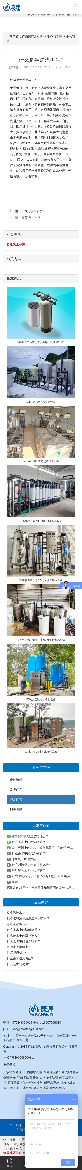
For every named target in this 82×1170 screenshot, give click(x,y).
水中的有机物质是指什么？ (30, 836)
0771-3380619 (22, 1022)
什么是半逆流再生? (20, 958)
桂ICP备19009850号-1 (18, 1057)
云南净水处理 (49, 1077)
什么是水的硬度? (32, 211)
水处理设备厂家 (54, 1072)
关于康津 (15, 1125)
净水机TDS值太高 (24, 859)
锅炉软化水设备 (32, 1082)
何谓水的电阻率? (18, 947)
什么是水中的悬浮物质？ (28, 853)
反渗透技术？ (16, 912)
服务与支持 (54, 36)
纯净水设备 (68, 1082)
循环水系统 (51, 1082)
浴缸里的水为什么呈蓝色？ (30, 870)
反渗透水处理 (16, 244)
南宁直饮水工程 (24, 1144)
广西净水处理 (33, 1072)
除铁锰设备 (57, 1088)
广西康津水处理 (32, 36)
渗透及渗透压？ (17, 924)
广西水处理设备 (27, 1077)
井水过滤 (26, 1088)
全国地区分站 (12, 1153)
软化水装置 (41, 1088)
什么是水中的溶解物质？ (23, 930)
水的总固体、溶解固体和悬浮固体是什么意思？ (45, 887)
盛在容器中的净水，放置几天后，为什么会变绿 (44, 847)
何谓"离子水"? (30, 217)
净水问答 (16, 799)
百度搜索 (14, 1082)
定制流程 (16, 780)
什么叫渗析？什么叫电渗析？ (32, 865)
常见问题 (16, 789)
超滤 (15, 882)
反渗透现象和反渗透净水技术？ (28, 918)
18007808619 (51, 1022)
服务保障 (16, 809)
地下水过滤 (11, 1088)
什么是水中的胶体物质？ (28, 842)
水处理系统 (14, 1148)
